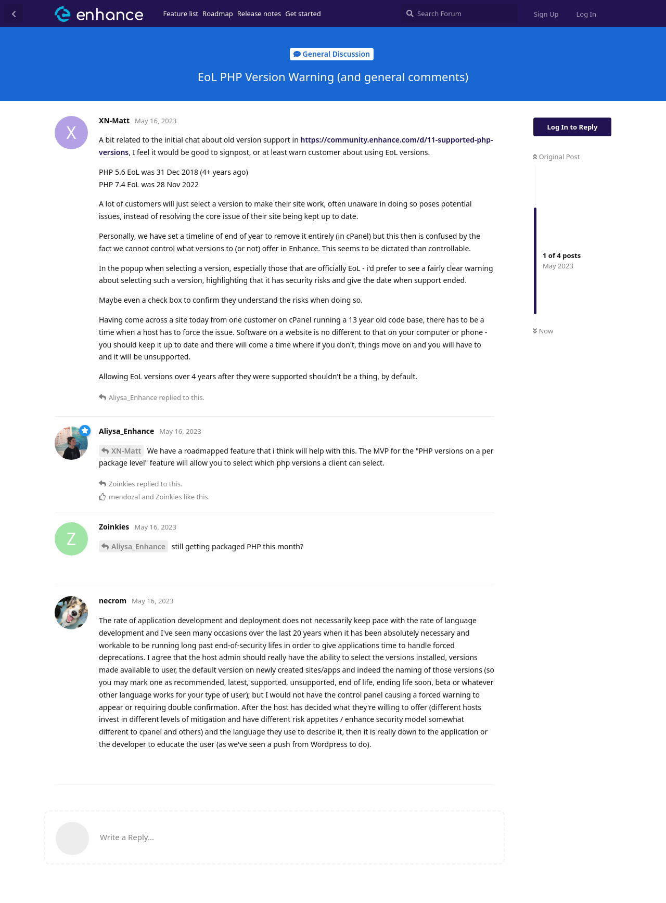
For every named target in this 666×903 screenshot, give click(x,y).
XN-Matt (126, 451)
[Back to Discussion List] (13, 13)
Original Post (556, 156)
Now (543, 331)
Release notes (259, 13)
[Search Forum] (459, 13)
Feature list (181, 13)
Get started (303, 13)
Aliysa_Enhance (138, 546)
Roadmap (217, 13)
